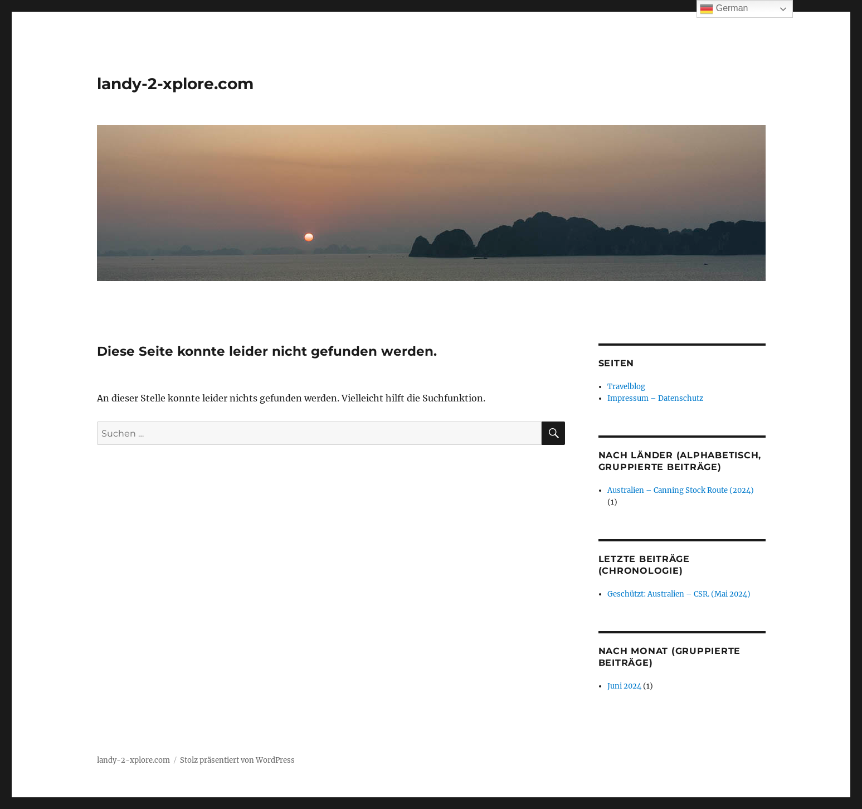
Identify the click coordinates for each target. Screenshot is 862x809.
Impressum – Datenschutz (655, 398)
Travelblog (626, 386)
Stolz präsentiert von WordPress (237, 760)
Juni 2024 (624, 686)
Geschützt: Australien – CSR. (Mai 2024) (679, 594)
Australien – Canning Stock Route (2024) (680, 490)
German (724, 9)
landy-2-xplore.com (175, 83)
